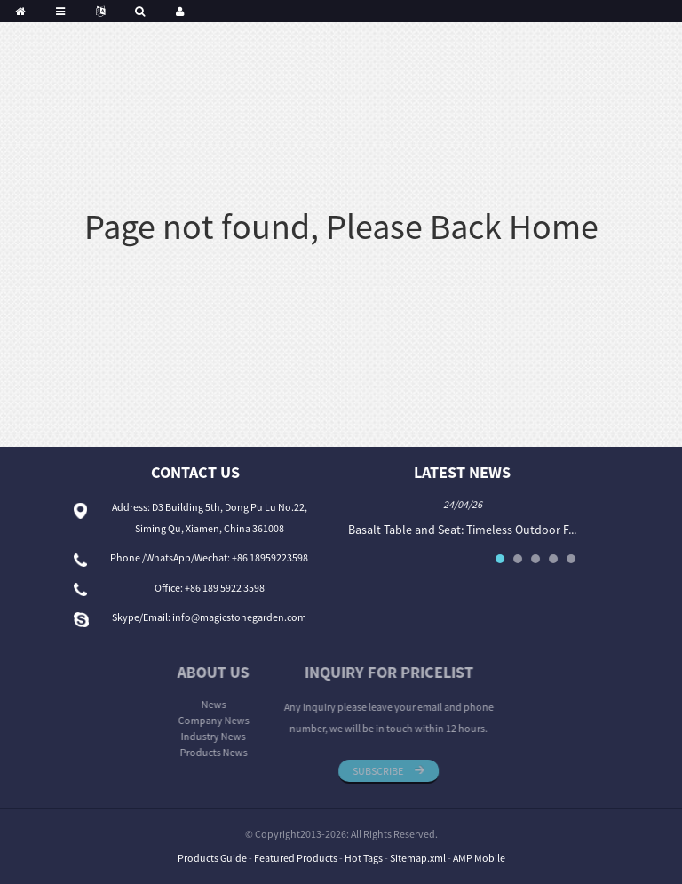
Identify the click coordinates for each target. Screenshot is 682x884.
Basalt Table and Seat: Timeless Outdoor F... (468, 530)
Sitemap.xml (418, 857)
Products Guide (212, 857)
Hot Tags (364, 857)
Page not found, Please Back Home (341, 226)
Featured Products (295, 857)
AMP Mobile (479, 857)
